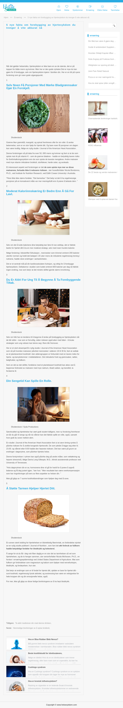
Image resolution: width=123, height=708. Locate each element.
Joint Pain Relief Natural (98, 71)
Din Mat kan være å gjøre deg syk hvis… (105, 41)
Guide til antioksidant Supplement (102, 47)
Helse (66, 8)
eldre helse (102, 8)
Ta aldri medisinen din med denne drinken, (33, 623)
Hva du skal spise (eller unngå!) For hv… (105, 83)
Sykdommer (78, 8)
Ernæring (90, 8)
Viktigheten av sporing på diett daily (103, 65)
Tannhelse (115, 8)
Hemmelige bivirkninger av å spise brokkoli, (31, 628)
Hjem (58, 8)
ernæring (18, 17)
